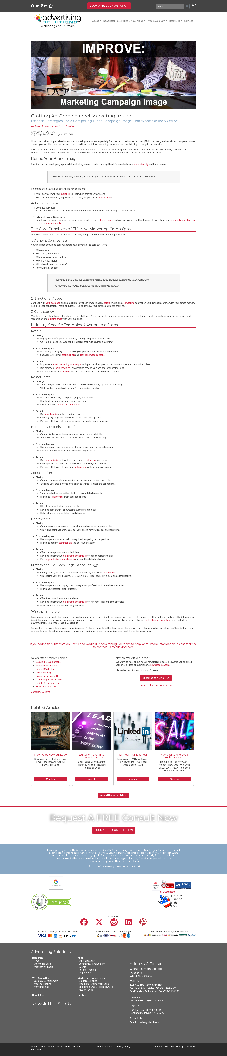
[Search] (170, 6)
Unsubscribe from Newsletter (156, 685)
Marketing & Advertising (131, 21)
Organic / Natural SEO (47, 676)
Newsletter (109, 21)
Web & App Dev (157, 21)
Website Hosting (42, 984)
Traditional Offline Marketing (94, 984)
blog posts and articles (75, 556)
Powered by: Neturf (163, 1046)
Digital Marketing (88, 981)
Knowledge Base (42, 964)
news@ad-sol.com (159, 665)
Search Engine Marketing (49, 680)
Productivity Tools (43, 967)
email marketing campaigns (67, 364)
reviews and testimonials (70, 405)
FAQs (36, 961)
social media (51, 414)
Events (82, 967)
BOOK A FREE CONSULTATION (109, 5)
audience (65, 194)
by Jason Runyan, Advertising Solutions (53, 126)
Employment (85, 973)
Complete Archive (40, 692)
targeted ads (51, 460)
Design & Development (48, 662)
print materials (53, 223)
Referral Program (87, 970)
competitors (104, 198)
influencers (65, 372)
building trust (55, 319)
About (96, 21)
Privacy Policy (123, 1046)
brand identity (140, 164)
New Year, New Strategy (50, 754)
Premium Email (41, 987)
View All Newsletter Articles (113, 795)
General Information (46, 666)
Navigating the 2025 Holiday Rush (174, 756)
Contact (188, 21)
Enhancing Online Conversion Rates (91, 756)
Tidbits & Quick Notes (47, 683)
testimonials (68, 355)
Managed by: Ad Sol (185, 1046)
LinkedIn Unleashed (133, 754)
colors (107, 303)
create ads (175, 220)
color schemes (105, 220)
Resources (175, 21)
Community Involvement (92, 964)
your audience (53, 303)
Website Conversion (46, 687)
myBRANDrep (86, 990)
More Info (50, 779)
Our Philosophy (87, 961)
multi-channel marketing (157, 620)
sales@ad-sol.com (149, 1022)
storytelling (128, 303)
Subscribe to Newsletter (156, 678)
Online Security (43, 673)
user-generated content (92, 355)
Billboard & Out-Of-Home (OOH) (96, 987)
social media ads (62, 368)
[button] (194, 5)
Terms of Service (105, 1046)
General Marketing (45, 669)
